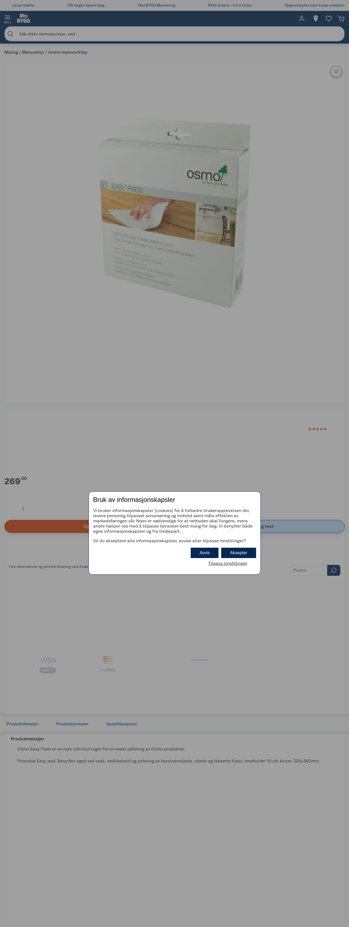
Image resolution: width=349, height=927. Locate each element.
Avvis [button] (204, 552)
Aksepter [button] (238, 552)
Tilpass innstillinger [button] (227, 563)
